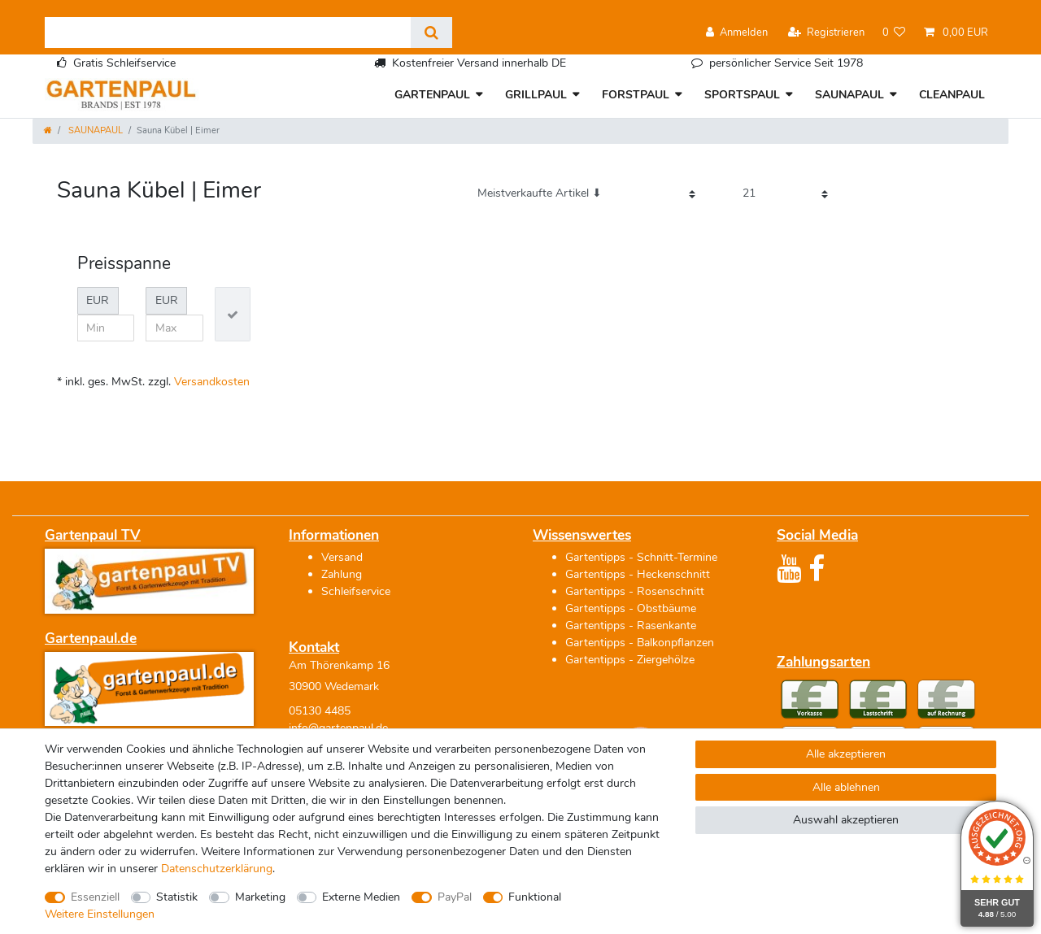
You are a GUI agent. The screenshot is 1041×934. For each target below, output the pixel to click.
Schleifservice (355, 591)
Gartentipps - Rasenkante (630, 625)
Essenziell (95, 897)
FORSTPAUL (635, 94)
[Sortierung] (586, 194)
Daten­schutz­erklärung (216, 868)
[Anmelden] (737, 32)
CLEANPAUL (952, 94)
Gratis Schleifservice (124, 63)
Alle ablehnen (846, 787)
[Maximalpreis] (174, 328)
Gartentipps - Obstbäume (630, 608)
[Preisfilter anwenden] (232, 314)
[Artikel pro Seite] (785, 194)
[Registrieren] (826, 32)
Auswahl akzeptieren (846, 820)
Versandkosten (212, 381)
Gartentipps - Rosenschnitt (634, 591)
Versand (342, 557)
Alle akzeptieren (846, 754)
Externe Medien (361, 897)
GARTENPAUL (432, 94)
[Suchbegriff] (228, 32)
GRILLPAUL (536, 94)
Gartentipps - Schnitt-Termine (641, 557)
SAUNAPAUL (849, 94)
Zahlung (341, 574)
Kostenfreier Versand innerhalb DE (479, 63)
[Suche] (431, 32)
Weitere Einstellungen (100, 914)
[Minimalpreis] (106, 328)
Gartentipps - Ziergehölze (630, 659)
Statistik (177, 897)
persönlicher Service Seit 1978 (786, 63)
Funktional (534, 897)
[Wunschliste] (894, 32)
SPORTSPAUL (742, 94)
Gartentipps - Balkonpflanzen (639, 642)
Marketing (260, 897)
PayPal (455, 897)
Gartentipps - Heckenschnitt (637, 574)
